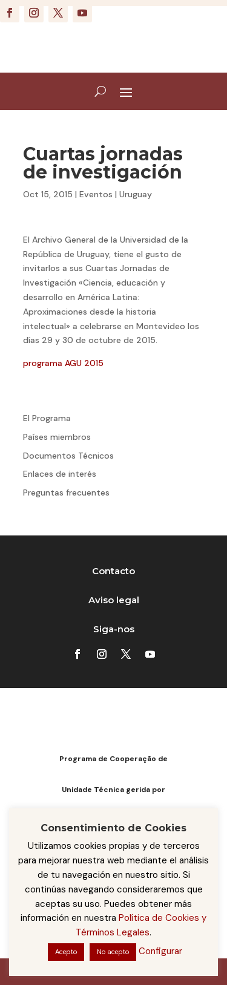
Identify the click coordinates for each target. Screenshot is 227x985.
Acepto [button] (66, 951)
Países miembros (57, 436)
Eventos (96, 194)
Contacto (113, 571)
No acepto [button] (113, 951)
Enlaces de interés (59, 473)
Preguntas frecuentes (66, 492)
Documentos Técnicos (68, 455)
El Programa (47, 418)
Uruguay (135, 194)
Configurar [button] (160, 951)
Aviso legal (113, 600)
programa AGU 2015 (63, 363)
